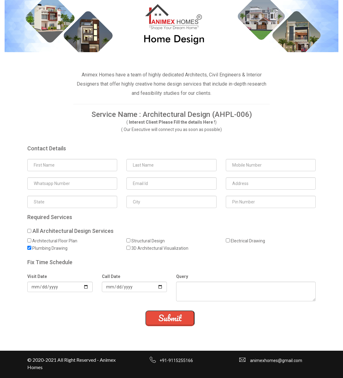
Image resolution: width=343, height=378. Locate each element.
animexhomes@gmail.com (276, 360)
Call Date (111, 276)
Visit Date (37, 276)
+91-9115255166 (176, 360)
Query (182, 276)
